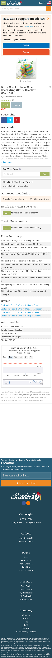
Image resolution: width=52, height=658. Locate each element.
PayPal (26, 45)
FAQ (26, 625)
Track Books (26, 586)
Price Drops (26, 560)
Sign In (42, 3)
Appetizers (38, 309)
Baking (28, 305)
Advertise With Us (26, 538)
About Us (26, 615)
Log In (6, 213)
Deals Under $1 (26, 564)
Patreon (26, 52)
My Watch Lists (26, 589)
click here (28, 656)
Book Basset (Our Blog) (26, 631)
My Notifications (26, 593)
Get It (5, 105)
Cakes (36, 312)
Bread (36, 305)
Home (26, 557)
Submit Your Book (26, 541)
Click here (29, 26)
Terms (26, 622)
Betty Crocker (9, 96)
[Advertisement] (26, 431)
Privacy (26, 618)
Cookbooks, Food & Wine (11, 305)
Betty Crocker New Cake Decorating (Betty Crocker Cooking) (18, 90)
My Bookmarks (26, 596)
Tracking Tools (26, 599)
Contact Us (26, 628)
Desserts (37, 315)
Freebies (26, 567)
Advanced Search (26, 570)
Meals (27, 309)
